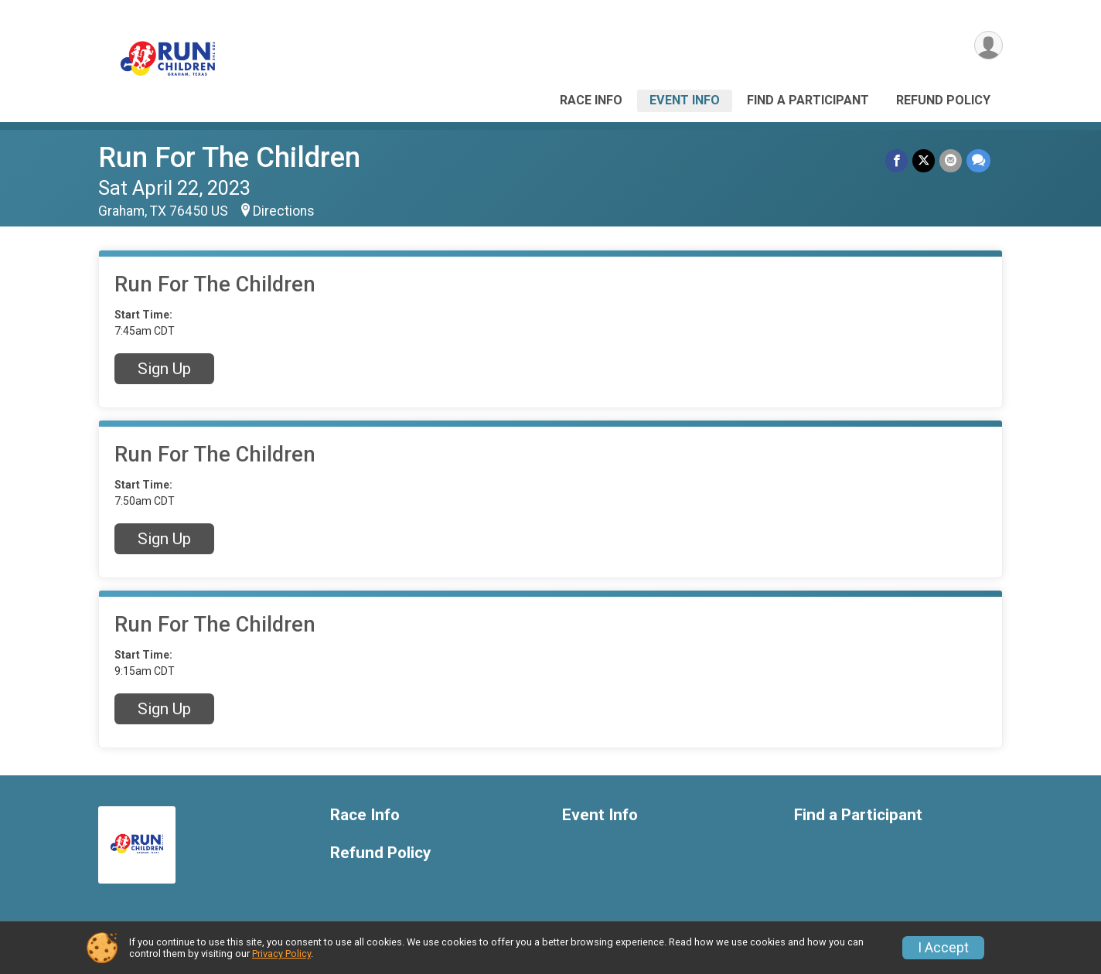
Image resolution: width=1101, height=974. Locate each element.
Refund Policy (943, 100)
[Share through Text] (978, 160)
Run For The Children (229, 157)
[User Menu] (988, 45)
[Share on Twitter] (923, 160)
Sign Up (164, 368)
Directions (284, 211)
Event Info (684, 100)
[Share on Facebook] (896, 160)
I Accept (943, 947)
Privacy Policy (281, 953)
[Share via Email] (950, 160)
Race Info (591, 100)
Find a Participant (808, 100)
